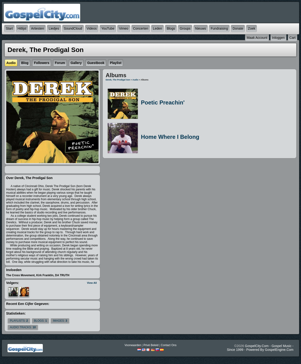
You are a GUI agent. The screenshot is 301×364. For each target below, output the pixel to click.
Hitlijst (22, 28)
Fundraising (219, 28)
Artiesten (37, 28)
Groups (185, 28)
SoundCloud (73, 28)
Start (9, 28)
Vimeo (123, 28)
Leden (157, 28)
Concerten (140, 28)
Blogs (171, 28)
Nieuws (200, 28)
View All (92, 282)
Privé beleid (150, 345)
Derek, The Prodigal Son (118, 80)
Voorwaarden (132, 345)
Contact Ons (169, 345)
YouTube (107, 28)
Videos (92, 28)
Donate (238, 28)
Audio (135, 80)
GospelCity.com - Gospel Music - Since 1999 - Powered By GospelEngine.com (260, 348)
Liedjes (54, 28)
